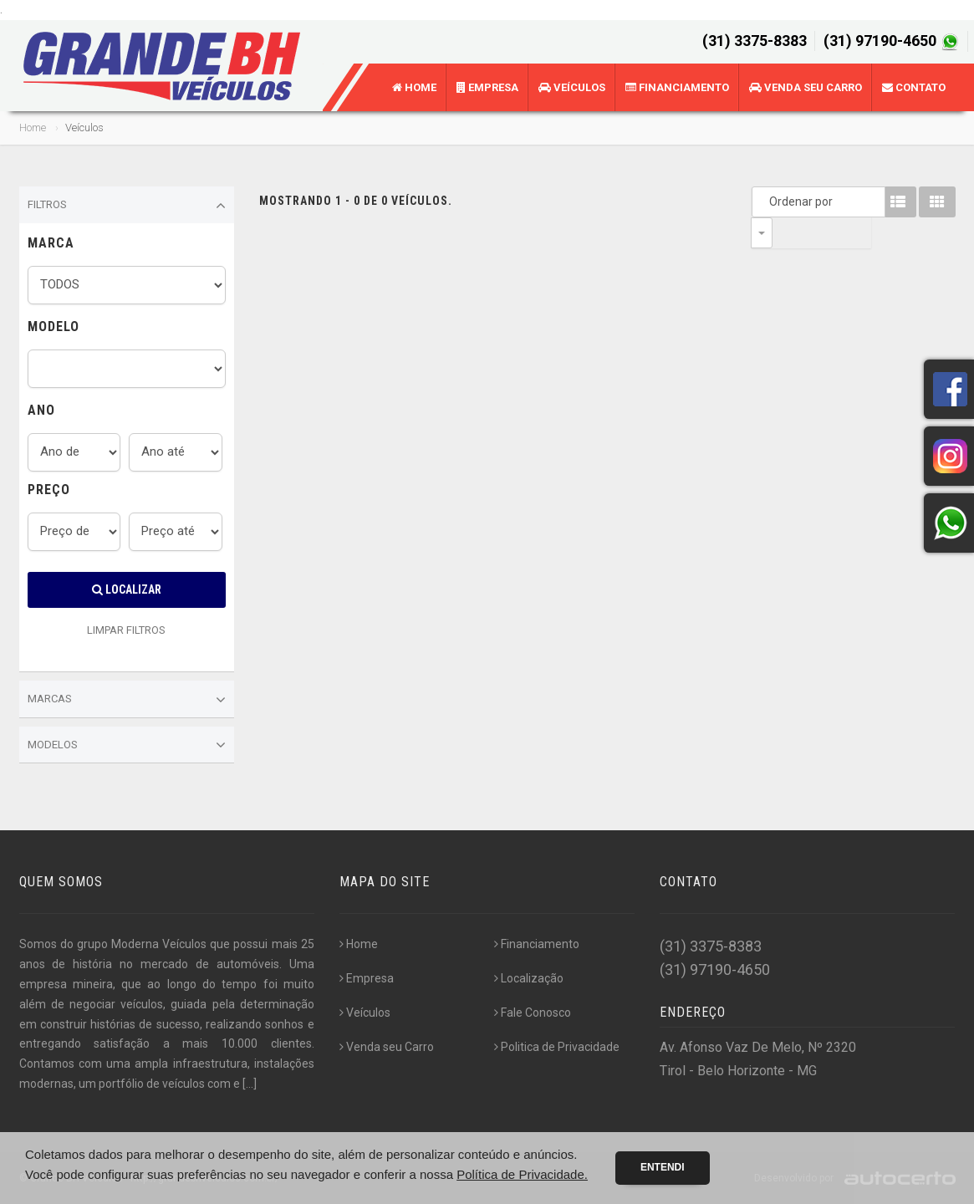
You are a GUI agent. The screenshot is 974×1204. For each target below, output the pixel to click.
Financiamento (677, 87)
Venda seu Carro (805, 87)
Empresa (487, 87)
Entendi (662, 1167)
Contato (914, 87)
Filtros (127, 205)
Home (414, 87)
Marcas (127, 699)
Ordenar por (766, 201)
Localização (528, 978)
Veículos (571, 87)
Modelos (127, 744)
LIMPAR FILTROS (126, 630)
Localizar (126, 589)
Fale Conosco (532, 1012)
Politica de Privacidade (557, 1047)
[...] (249, 1083)
